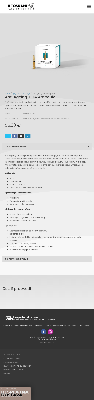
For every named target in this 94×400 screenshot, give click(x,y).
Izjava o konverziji (12, 362)
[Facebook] (15, 136)
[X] (8, 136)
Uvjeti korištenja (11, 355)
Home (7, 93)
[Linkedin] (27, 136)
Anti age (26, 93)
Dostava (7, 374)
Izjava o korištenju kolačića (17, 366)
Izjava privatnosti (12, 358)
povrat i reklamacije (13, 370)
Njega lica (16, 93)
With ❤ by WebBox (47, 342)
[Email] (21, 136)
